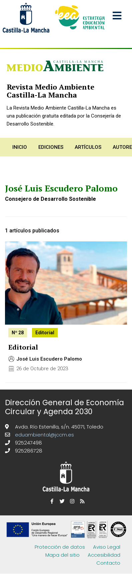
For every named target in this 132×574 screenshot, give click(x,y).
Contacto (108, 562)
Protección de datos (60, 546)
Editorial (23, 347)
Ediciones (50, 147)
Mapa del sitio (62, 554)
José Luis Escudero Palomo (49, 359)
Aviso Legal (106, 546)
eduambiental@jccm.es (44, 434)
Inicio (19, 147)
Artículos (88, 147)
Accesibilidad (104, 554)
